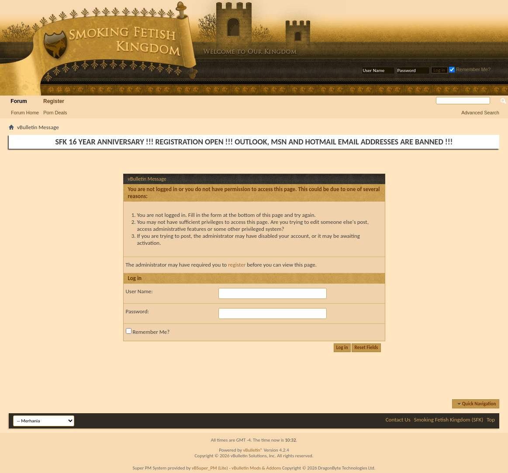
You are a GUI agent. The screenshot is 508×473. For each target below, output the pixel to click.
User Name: (139, 291)
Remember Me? (470, 69)
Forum (18, 101)
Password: (137, 311)
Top (491, 419)
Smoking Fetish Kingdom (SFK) (448, 419)
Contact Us (398, 419)
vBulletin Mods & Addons (256, 468)
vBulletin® (253, 450)
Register (53, 101)
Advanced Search (480, 112)
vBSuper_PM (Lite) (210, 468)
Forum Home (25, 112)
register (236, 264)
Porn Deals (55, 112)
